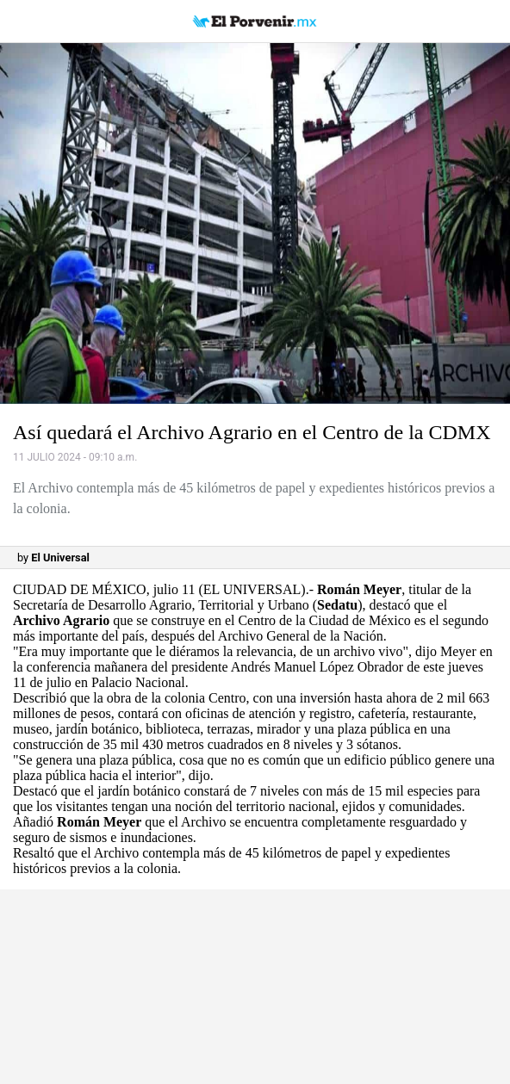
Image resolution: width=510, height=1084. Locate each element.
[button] (255, 223)
